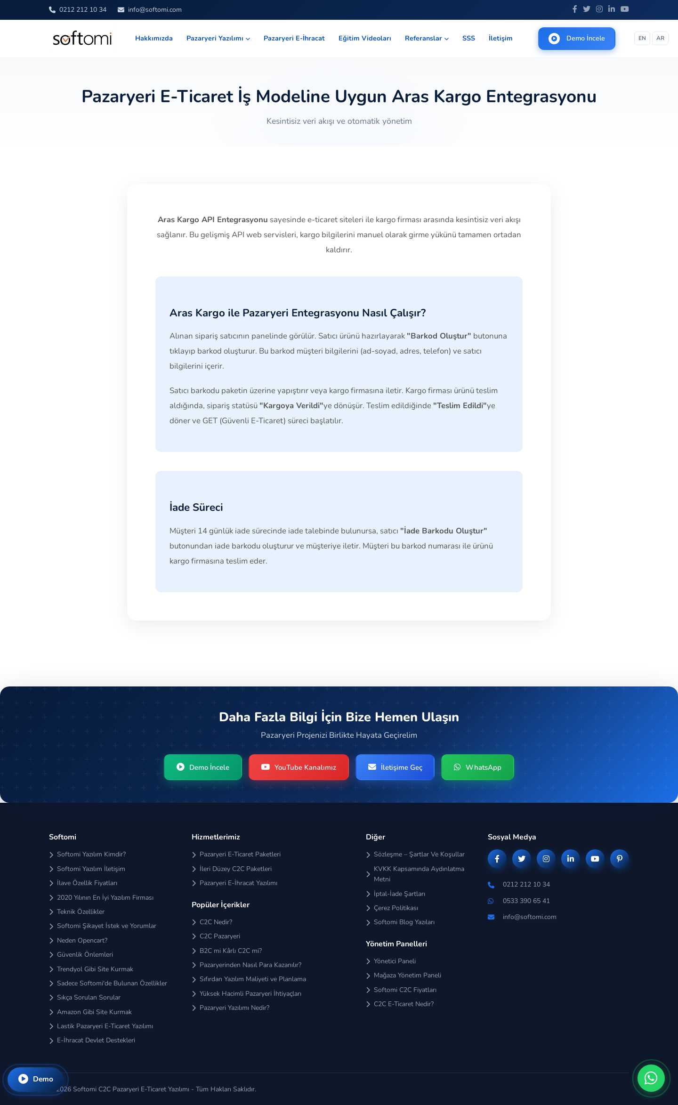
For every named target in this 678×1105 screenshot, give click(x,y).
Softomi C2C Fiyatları (401, 990)
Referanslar (427, 38)
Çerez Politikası (392, 908)
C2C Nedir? (212, 922)
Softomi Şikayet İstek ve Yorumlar (102, 926)
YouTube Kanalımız (298, 767)
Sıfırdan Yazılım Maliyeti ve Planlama (249, 979)
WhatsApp (480, 767)
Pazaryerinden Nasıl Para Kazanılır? (246, 965)
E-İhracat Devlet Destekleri (92, 1041)
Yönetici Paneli (391, 961)
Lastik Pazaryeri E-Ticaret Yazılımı (101, 1026)
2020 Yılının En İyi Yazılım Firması (101, 898)
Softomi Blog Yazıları (400, 923)
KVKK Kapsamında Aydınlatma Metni (415, 874)
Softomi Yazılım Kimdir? (87, 855)
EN (642, 38)
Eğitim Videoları (365, 38)
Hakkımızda (154, 38)
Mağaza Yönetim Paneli (403, 975)
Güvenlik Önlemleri (81, 955)
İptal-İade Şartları (395, 894)
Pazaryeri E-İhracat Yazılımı (234, 883)
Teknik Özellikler (77, 912)
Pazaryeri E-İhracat (294, 38)
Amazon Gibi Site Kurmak (90, 1012)
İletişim (501, 38)
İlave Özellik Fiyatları (83, 883)
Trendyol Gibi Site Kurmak (91, 969)
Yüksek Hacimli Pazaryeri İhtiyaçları (246, 994)
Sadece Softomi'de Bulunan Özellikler (108, 983)
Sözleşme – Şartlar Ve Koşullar (415, 855)
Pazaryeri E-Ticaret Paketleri (236, 855)
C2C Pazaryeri (216, 936)
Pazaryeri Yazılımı (218, 38)
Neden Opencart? (78, 940)
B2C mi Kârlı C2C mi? (227, 951)
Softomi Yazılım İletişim (87, 869)
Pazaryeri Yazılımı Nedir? (230, 1008)
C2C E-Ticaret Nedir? (400, 1004)
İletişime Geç (396, 767)
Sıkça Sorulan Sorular (85, 997)
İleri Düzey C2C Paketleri (232, 869)
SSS (468, 38)
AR (660, 38)
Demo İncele (577, 38)
